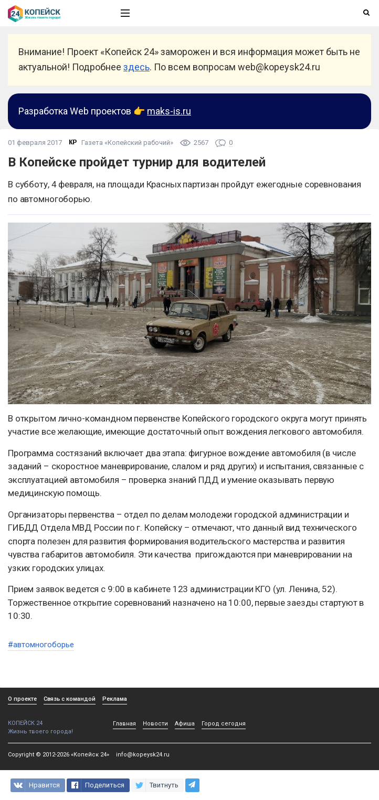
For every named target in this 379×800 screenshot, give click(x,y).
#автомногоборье (41, 644)
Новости (155, 723)
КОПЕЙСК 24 (53, 719)
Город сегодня (224, 723)
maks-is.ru (169, 111)
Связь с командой (70, 699)
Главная (124, 723)
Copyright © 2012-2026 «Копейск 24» (58, 754)
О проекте (22, 699)
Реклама (114, 699)
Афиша (185, 723)
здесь (136, 66)
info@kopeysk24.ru (143, 754)
